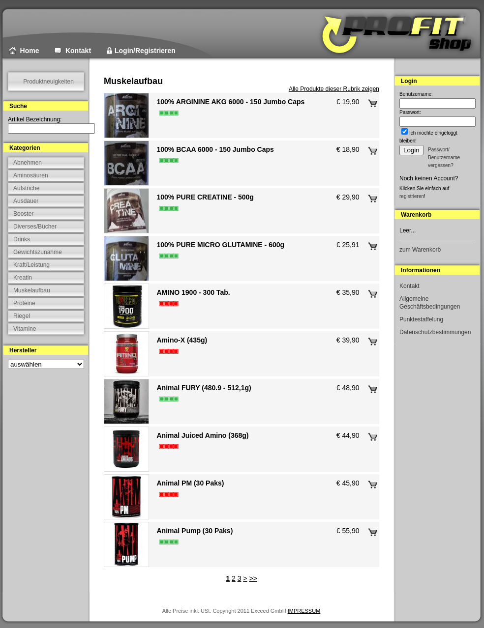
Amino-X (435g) (181, 340)
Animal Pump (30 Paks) (194, 531)
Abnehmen (27, 162)
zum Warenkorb (420, 249)
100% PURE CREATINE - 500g (204, 197)
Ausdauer (25, 201)
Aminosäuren (30, 175)
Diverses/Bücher (35, 226)
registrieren (411, 196)
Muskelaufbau (31, 290)
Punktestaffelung (421, 319)
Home (29, 51)
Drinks (21, 239)
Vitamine (24, 328)
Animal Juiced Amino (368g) (202, 435)
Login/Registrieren (145, 51)
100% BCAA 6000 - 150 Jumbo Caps (214, 149)
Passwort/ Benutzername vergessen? (444, 157)
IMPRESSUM (304, 611)
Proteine (24, 303)
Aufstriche (26, 188)
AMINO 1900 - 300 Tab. (193, 292)
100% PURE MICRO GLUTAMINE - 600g (220, 245)
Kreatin (22, 277)
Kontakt (78, 51)
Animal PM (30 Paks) (190, 483)
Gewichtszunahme (37, 252)
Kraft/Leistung (31, 264)
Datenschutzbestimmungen (435, 332)
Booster (23, 213)
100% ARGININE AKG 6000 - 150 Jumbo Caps (230, 102)
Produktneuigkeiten (48, 81)
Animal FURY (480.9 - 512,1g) (203, 388)
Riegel (21, 316)
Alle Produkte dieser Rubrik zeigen (334, 89)
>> (253, 578)
